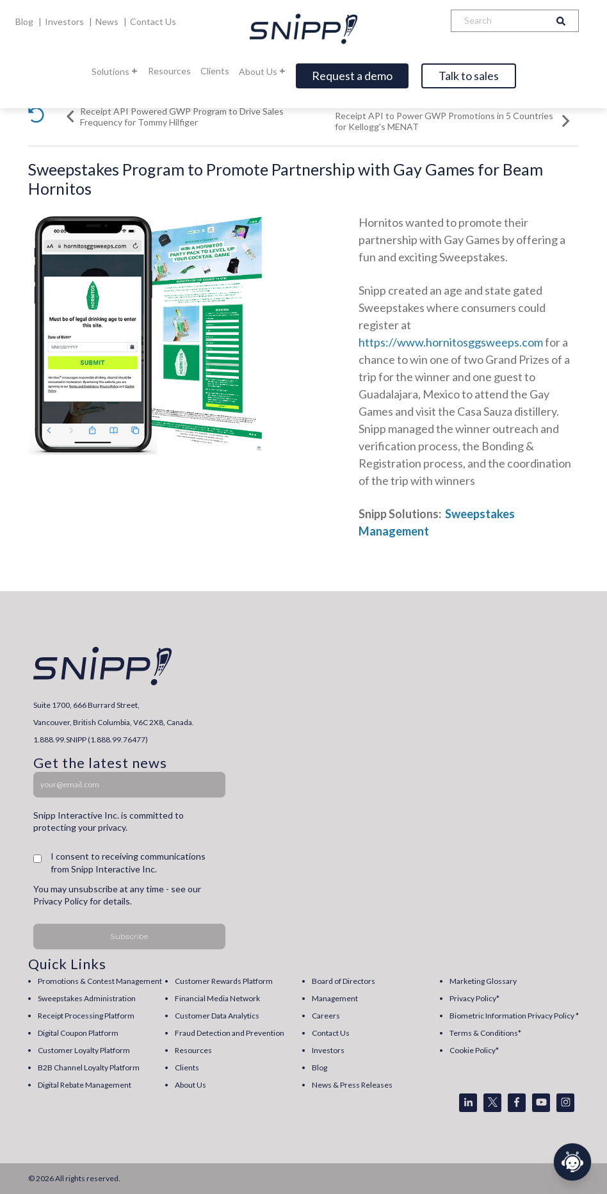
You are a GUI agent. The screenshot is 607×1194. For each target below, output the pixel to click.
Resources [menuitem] (193, 1050)
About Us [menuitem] (190, 1085)
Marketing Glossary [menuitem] (483, 981)
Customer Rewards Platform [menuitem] (224, 981)
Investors (65, 21)
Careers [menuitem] (326, 1015)
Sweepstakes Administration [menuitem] (87, 998)
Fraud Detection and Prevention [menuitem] (229, 1033)
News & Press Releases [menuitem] (352, 1085)
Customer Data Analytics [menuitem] (217, 1015)
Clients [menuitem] (187, 1067)
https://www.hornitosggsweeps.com (451, 342)
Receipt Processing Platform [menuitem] (86, 1015)
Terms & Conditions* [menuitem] (485, 1033)
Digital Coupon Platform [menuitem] (78, 1033)
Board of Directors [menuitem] (343, 981)
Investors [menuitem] (328, 1050)
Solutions (115, 71)
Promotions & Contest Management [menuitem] (100, 981)
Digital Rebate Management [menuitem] (84, 1085)
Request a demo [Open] (352, 76)
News (107, 21)
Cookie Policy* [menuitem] (474, 1050)
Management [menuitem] (335, 998)
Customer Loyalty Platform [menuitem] (84, 1050)
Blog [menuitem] (319, 1067)
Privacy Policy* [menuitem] (474, 998)
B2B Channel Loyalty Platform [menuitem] (89, 1067)
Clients (214, 70)
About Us (262, 71)
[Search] (497, 20)
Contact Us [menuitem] (331, 1033)
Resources (169, 70)
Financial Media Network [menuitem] (217, 998)
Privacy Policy (60, 901)
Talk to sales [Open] (469, 76)
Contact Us (153, 21)
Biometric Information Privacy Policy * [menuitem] (514, 1015)
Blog (25, 21)
